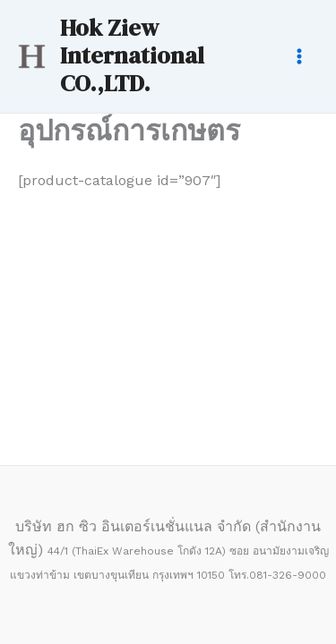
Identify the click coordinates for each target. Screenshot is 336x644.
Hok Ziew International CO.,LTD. (132, 55)
